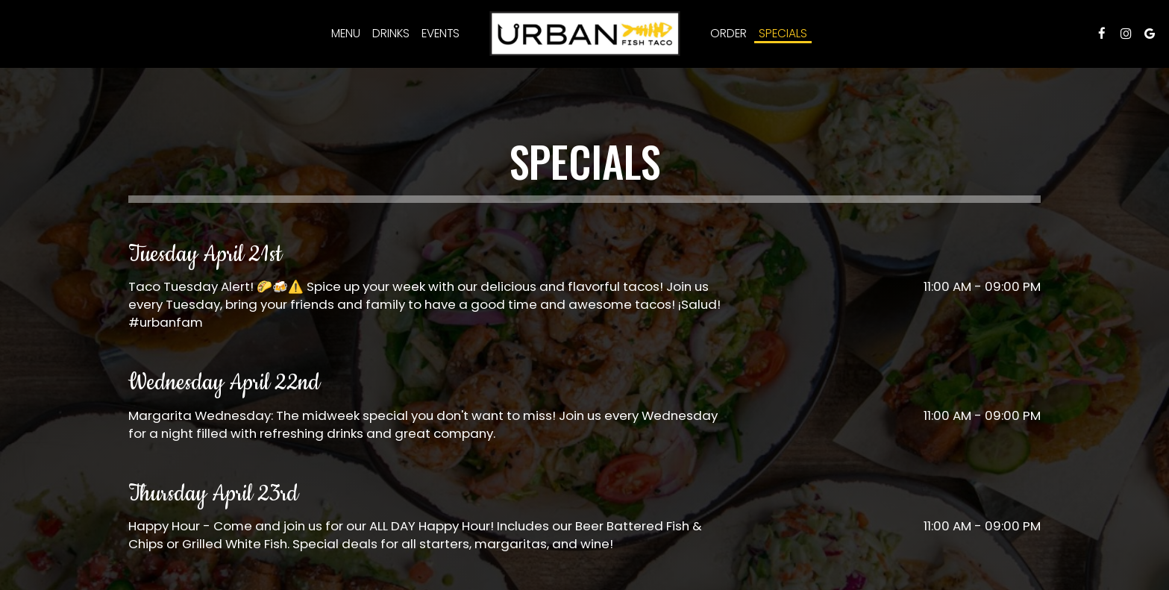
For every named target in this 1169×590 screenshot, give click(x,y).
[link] (584, 33)
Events (440, 33)
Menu (345, 33)
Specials (783, 33)
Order (728, 33)
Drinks (391, 33)
